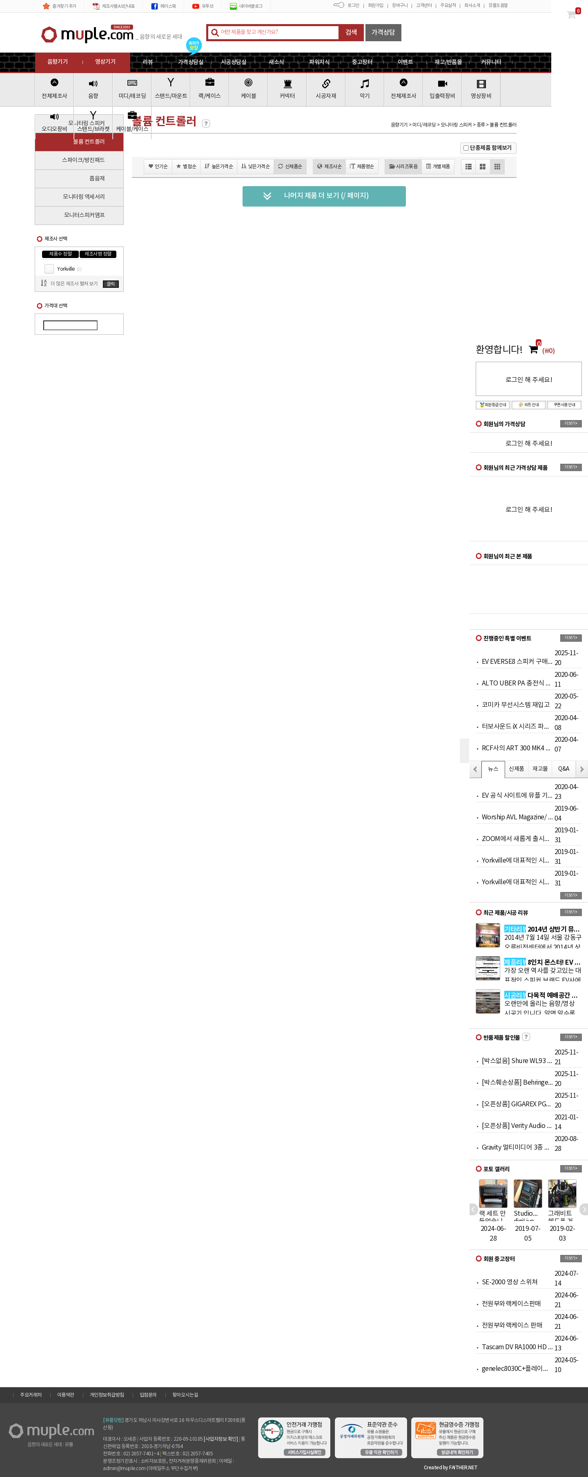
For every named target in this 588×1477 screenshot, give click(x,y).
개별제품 (438, 166)
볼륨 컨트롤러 (89, 142)
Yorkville (69, 269)
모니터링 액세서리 (84, 197)
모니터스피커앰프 (84, 215)
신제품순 (290, 166)
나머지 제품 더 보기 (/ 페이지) (316, 196)
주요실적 (448, 5)
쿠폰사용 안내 (564, 405)
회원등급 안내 (493, 405)
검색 (351, 32)
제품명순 (362, 166)
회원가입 (375, 5)
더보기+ (571, 423)
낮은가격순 (255, 166)
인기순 (158, 166)
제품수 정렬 (60, 254)
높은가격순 (219, 166)
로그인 (353, 5)
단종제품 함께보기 (491, 148)
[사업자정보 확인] (221, 1439)
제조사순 (329, 166)
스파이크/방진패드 (83, 160)
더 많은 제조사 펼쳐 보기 (74, 284)
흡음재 (97, 179)
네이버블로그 (246, 6)
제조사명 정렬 (98, 254)
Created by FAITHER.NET (451, 1467)
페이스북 (163, 6)
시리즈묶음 (403, 166)
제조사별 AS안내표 (114, 6)
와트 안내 (529, 405)
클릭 (111, 284)
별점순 (186, 166)
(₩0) (548, 351)
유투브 (203, 6)
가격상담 (383, 32)
